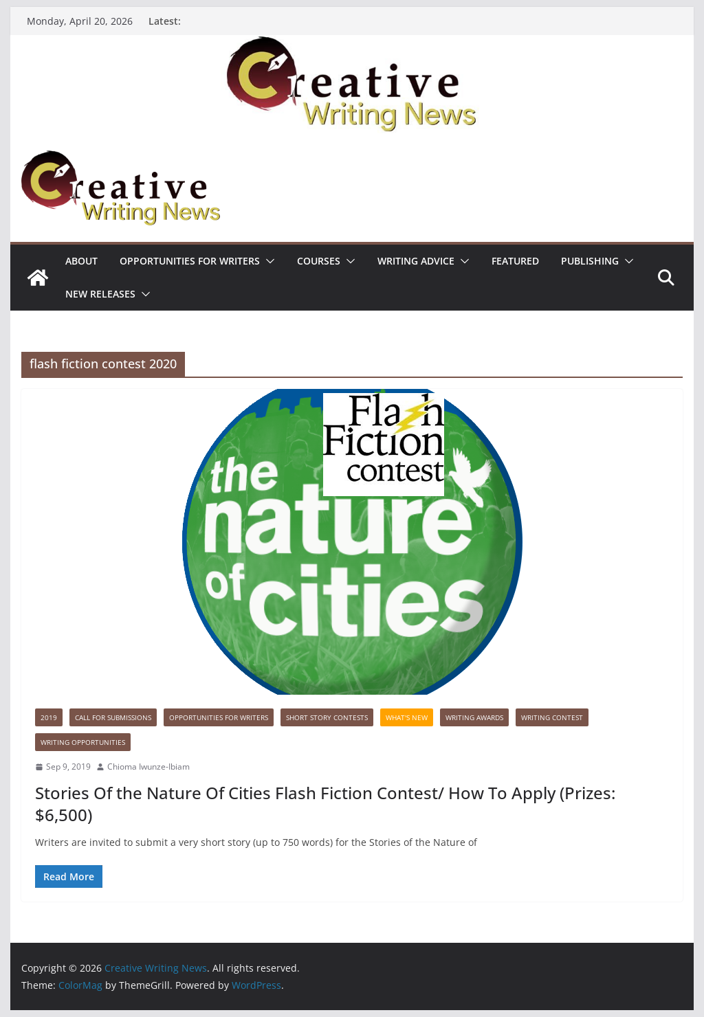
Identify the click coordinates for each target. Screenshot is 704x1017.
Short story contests (327, 717)
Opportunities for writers (190, 260)
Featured (515, 260)
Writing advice (415, 260)
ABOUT (81, 260)
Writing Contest (552, 717)
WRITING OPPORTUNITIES (83, 742)
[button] (267, 261)
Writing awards (474, 717)
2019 (49, 717)
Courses (318, 260)
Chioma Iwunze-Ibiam (148, 766)
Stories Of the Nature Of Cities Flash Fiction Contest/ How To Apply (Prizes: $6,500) (325, 803)
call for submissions (113, 717)
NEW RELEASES (100, 293)
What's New (407, 717)
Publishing (590, 260)
